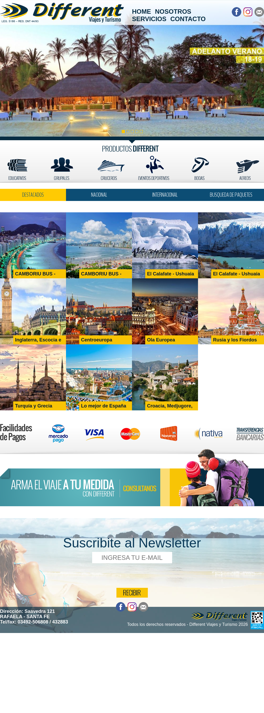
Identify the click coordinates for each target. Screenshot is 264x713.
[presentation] (132, 575)
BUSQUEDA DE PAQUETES (231, 195)
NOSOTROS (173, 11)
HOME (141, 11)
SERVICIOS (149, 18)
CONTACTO (188, 18)
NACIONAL (99, 195)
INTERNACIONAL (165, 195)
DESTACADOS (33, 195)
